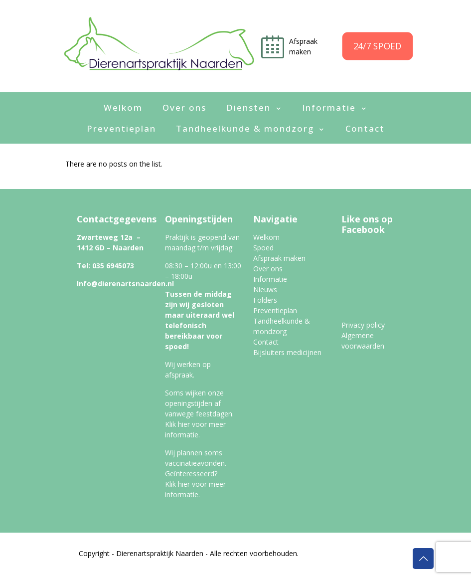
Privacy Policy (277, 564)
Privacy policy (363, 325)
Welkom (266, 237)
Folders (265, 300)
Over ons (268, 268)
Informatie (270, 279)
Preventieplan (275, 310)
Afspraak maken (279, 258)
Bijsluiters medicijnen (287, 352)
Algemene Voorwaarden (346, 564)
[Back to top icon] (423, 558)
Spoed (263, 247)
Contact (266, 342)
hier (184, 424)
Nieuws (265, 289)
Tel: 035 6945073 (105, 265)
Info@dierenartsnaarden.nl (125, 283)
